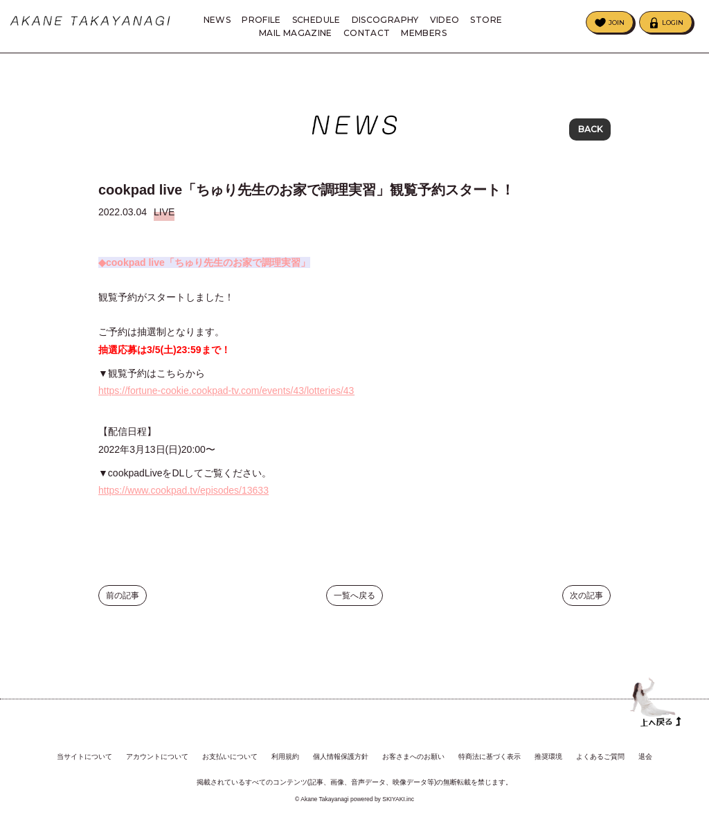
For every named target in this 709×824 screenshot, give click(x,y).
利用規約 (285, 757)
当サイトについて (84, 757)
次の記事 (586, 606)
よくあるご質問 (600, 757)
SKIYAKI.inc (398, 799)
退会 (645, 757)
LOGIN (672, 22)
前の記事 (122, 606)
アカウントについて (157, 757)
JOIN (617, 22)
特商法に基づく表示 (489, 757)
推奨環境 (548, 757)
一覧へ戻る (354, 606)
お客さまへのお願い (413, 757)
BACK (590, 131)
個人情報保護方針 (340, 757)
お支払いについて (230, 757)
